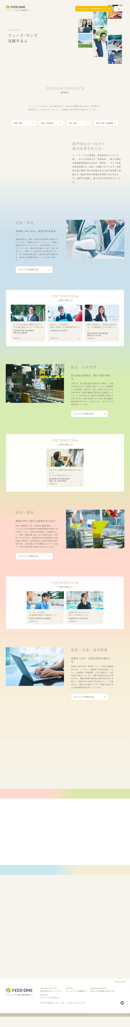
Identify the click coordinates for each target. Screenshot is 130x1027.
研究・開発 (73, 125)
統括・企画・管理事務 (104, 125)
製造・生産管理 (47, 125)
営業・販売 (18, 125)
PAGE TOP (119, 995)
